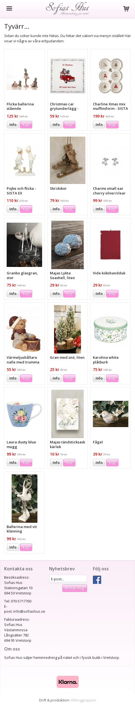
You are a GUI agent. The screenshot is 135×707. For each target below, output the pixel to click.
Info (12, 124)
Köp (26, 124)
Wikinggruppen (83, 700)
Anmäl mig (74, 588)
